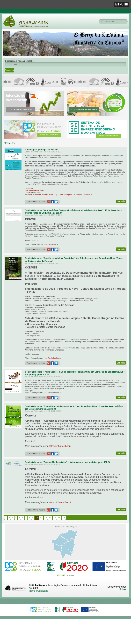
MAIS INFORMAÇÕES (34, 190)
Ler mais (121, 201)
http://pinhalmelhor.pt (49, 244)
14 (55, 517)
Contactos (42, 590)
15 (59, 517)
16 (63, 517)
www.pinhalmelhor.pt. (60, 502)
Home (32, 590)
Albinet (122, 589)
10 (36, 517)
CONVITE (29, 188)
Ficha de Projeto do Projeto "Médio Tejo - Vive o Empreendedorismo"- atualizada (58, 194)
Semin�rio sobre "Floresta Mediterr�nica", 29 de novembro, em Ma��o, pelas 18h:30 (67, 462)
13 (50, 517)
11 (41, 517)
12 (46, 517)
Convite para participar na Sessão (41, 150)
